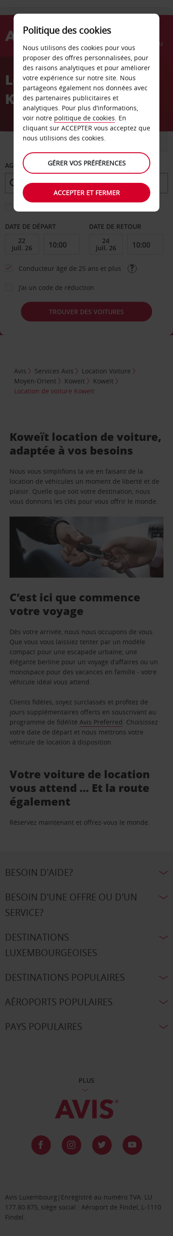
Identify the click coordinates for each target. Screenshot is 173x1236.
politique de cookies (84, 118)
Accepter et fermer (87, 192)
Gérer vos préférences (87, 163)
